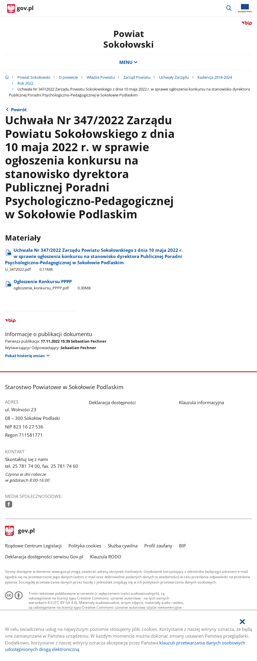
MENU (128, 62)
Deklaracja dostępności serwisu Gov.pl (44, 557)
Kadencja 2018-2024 (214, 77)
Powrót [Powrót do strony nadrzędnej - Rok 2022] (19, 109)
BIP (182, 546)
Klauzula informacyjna (201, 402)
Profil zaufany (158, 546)
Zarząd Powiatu (136, 77)
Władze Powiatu (101, 77)
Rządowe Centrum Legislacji (33, 546)
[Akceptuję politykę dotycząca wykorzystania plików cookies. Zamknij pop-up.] (242, 622)
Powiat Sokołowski (128, 39)
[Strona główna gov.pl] (20, 9)
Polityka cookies (84, 546)
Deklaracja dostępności (112, 402)
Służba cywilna (122, 546)
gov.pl (20, 531)
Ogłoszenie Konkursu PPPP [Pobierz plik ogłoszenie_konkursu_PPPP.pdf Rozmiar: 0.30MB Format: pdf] (52, 284)
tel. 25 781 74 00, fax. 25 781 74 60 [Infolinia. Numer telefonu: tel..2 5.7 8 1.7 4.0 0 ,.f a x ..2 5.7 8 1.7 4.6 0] (41, 466)
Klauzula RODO (105, 557)
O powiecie (68, 77)
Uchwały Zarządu (174, 77)
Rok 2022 (25, 83)
